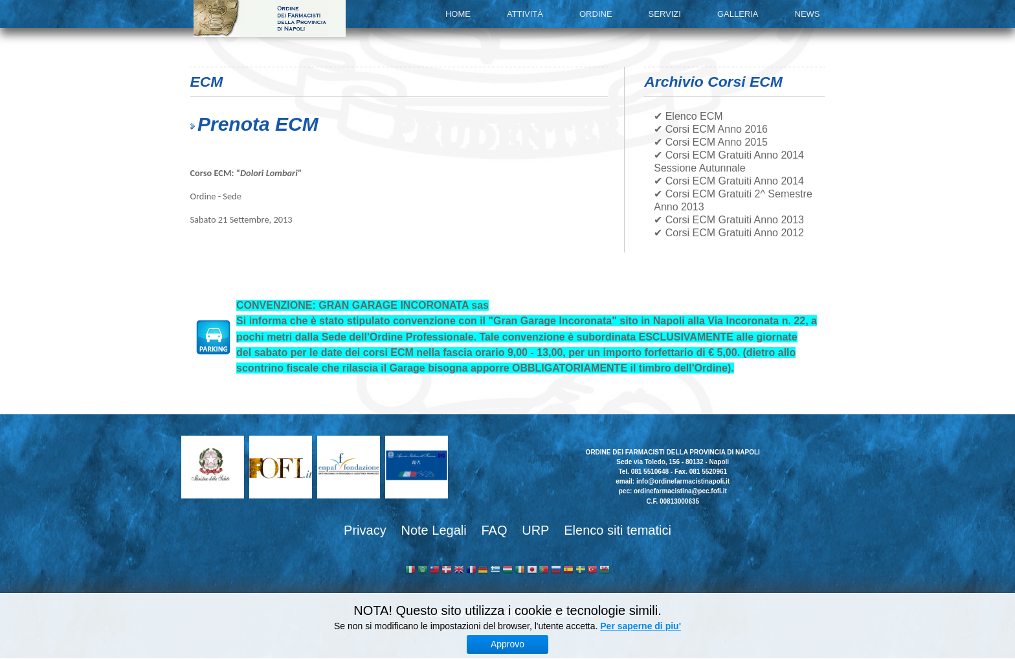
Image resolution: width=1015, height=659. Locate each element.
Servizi (665, 14)
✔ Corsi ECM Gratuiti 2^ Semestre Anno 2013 (733, 200)
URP (535, 530)
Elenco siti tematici (617, 530)
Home (458, 14)
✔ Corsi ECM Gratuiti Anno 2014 (729, 180)
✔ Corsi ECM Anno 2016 (711, 129)
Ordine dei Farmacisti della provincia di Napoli (270, 18)
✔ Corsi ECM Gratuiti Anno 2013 (729, 219)
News (807, 14)
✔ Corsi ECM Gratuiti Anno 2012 (729, 232)
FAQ (494, 530)
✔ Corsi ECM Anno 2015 (711, 142)
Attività (525, 14)
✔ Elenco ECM (688, 116)
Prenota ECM (257, 124)
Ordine (595, 14)
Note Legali (433, 530)
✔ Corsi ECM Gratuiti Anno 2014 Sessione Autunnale (729, 161)
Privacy (365, 530)
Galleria (738, 14)
